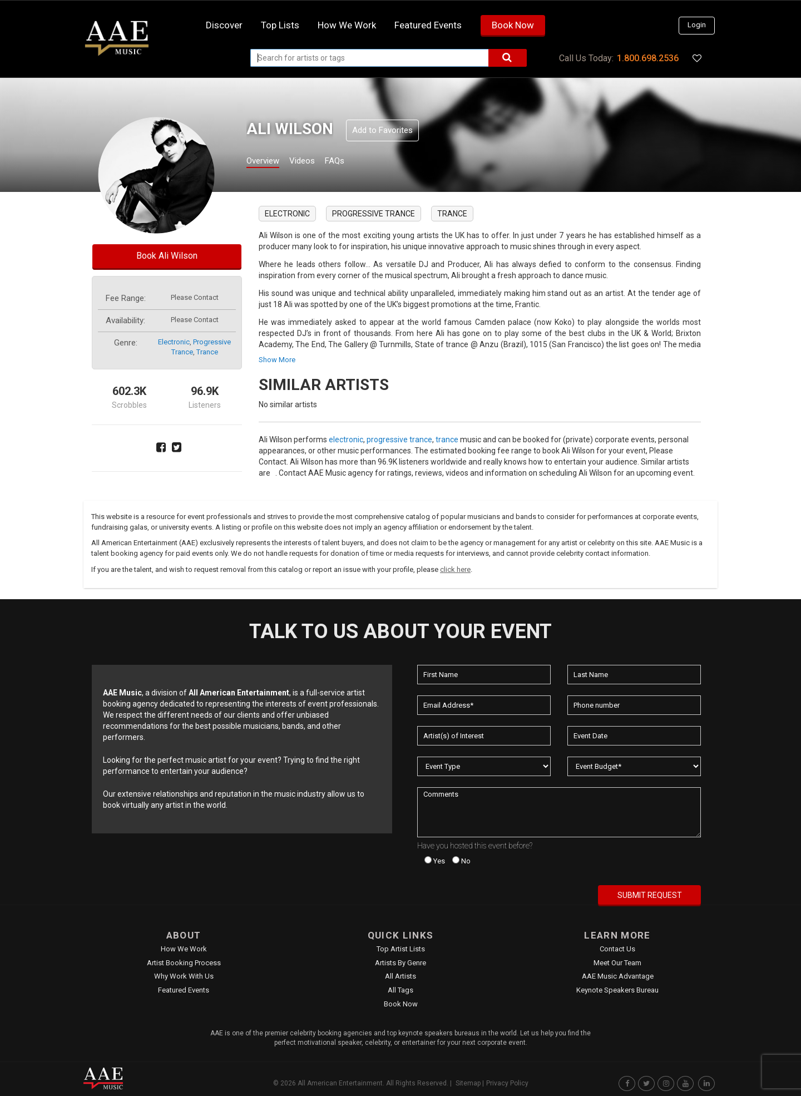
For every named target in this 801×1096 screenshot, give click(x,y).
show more (277, 360)
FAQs (355, 162)
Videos (315, 162)
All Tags (400, 990)
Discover (224, 25)
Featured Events (428, 25)
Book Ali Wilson (166, 255)
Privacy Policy (507, 1083)
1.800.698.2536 (648, 58)
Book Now (513, 25)
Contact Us (617, 949)
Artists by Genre (400, 963)
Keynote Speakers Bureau (617, 990)
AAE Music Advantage (618, 976)
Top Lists (280, 25)
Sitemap (468, 1083)
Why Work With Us (184, 976)
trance (207, 352)
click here (455, 569)
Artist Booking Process (184, 963)
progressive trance (373, 213)
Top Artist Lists (401, 949)
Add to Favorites (382, 130)
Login (697, 25)
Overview (267, 162)
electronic (174, 342)
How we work (347, 25)
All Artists (400, 976)
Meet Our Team (617, 963)
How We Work (184, 949)
